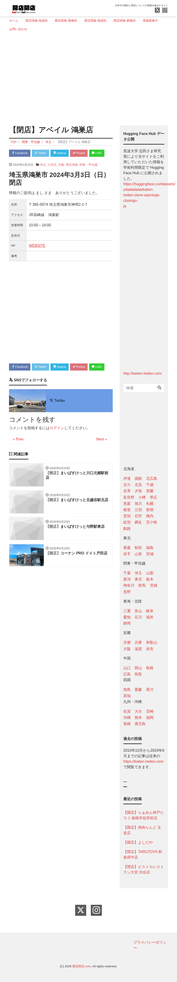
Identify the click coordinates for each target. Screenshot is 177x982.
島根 (149, 668)
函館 (138, 478)
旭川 (138, 503)
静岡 (127, 623)
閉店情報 (72, 174)
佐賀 (127, 711)
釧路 (127, 529)
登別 (127, 516)
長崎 (127, 724)
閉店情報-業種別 (125, 20)
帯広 (153, 497)
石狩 (138, 516)
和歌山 (151, 642)
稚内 (149, 516)
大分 (138, 711)
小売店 (51, 174)
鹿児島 (140, 724)
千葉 (127, 573)
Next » (101, 458)
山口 (127, 668)
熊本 (138, 717)
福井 (149, 617)
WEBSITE (37, 255)
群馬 (142, 585)
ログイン (57, 447)
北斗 (127, 485)
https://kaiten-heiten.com (143, 761)
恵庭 (127, 503)
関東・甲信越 (88, 174)
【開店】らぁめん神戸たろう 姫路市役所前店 (143, 815)
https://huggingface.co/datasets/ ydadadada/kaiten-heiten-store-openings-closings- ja (149, 195)
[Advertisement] (87, 76)
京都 (127, 642)
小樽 (142, 497)
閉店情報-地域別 (95, 20)
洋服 (61, 174)
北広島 (151, 478)
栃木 (149, 579)
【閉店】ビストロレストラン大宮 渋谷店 (143, 869)
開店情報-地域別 (36, 20)
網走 (138, 522)
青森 (127, 548)
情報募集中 (150, 20)
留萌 (149, 510)
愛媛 (138, 689)
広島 (127, 674)
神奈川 (128, 585)
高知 (127, 696)
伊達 (127, 478)
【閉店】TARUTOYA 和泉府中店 (142, 854)
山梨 (149, 573)
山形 (138, 554)
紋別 (127, 522)
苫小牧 (151, 522)
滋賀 (138, 649)
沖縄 (127, 717)
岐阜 (149, 611)
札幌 (149, 503)
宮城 (149, 554)
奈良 (149, 649)
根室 (127, 510)
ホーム (13, 20)
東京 (138, 579)
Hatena (63, 153)
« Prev (18, 458)
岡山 (138, 668)
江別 (138, 510)
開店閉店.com (81, 966)
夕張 (138, 491)
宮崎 (149, 711)
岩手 (127, 554)
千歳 (149, 485)
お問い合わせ (18, 29)
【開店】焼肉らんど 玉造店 (142, 830)
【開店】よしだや (138, 842)
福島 (149, 548)
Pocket (84, 153)
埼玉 (43, 174)
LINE (17, 162)
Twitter (42, 153)
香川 (149, 689)
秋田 (138, 548)
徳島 (127, 689)
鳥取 (138, 674)
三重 (127, 611)
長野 (127, 592)
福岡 (149, 717)
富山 (138, 611)
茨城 (153, 585)
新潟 (127, 579)
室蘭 (149, 491)
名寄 (127, 491)
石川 (138, 617)
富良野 (128, 497)
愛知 (127, 617)
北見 (138, 485)
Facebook (20, 153)
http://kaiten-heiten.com (142, 373)
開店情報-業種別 (66, 20)
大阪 (127, 649)
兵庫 (138, 642)
